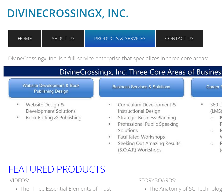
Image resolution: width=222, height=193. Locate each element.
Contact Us (179, 38)
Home (25, 38)
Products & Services (120, 38)
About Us (63, 38)
